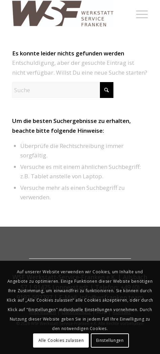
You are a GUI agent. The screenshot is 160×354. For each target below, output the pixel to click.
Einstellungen (110, 340)
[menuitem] (138, 13)
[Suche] (62, 90)
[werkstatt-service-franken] (66, 13)
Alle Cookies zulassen (61, 340)
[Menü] (138, 13)
